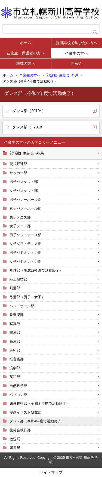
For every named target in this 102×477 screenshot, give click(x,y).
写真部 (15, 324)
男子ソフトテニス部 (25, 235)
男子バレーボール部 (25, 200)
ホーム (25, 43)
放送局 (15, 439)
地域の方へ (25, 63)
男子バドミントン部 (25, 253)
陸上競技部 (18, 279)
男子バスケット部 (24, 182)
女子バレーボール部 (25, 208)
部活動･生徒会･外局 (63, 75)
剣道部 (15, 288)
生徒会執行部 (20, 430)
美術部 (15, 350)
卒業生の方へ (76, 53)
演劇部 (15, 368)
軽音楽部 (17, 359)
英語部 (15, 377)
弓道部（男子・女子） (27, 297)
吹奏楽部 (17, 315)
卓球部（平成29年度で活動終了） (36, 270)
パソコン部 (18, 395)
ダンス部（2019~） (29, 111)
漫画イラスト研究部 (25, 412)
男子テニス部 (20, 217)
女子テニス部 (20, 226)
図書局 (15, 448)
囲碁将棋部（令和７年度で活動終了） (40, 403)
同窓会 (76, 63)
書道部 (15, 332)
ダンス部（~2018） (29, 127)
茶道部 (15, 341)
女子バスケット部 (24, 191)
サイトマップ (51, 472)
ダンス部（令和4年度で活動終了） (37, 421)
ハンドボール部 (22, 306)
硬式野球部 (18, 164)
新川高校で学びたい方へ (76, 43)
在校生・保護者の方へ (26, 53)
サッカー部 (18, 173)
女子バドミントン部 (25, 262)
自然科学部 (18, 386)
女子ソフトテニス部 (25, 244)
